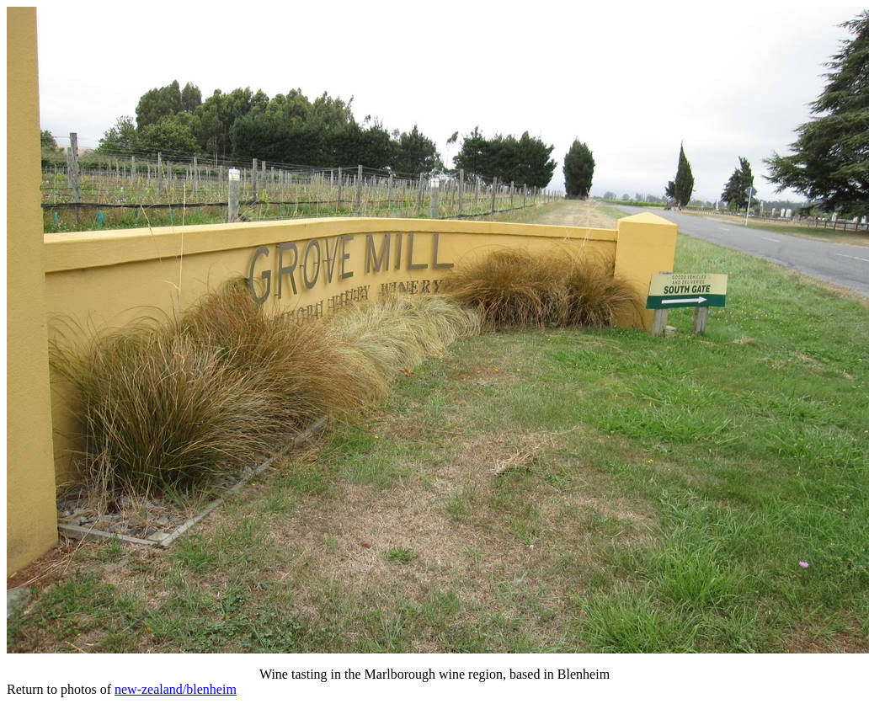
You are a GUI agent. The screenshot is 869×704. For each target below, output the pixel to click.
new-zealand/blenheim (176, 689)
